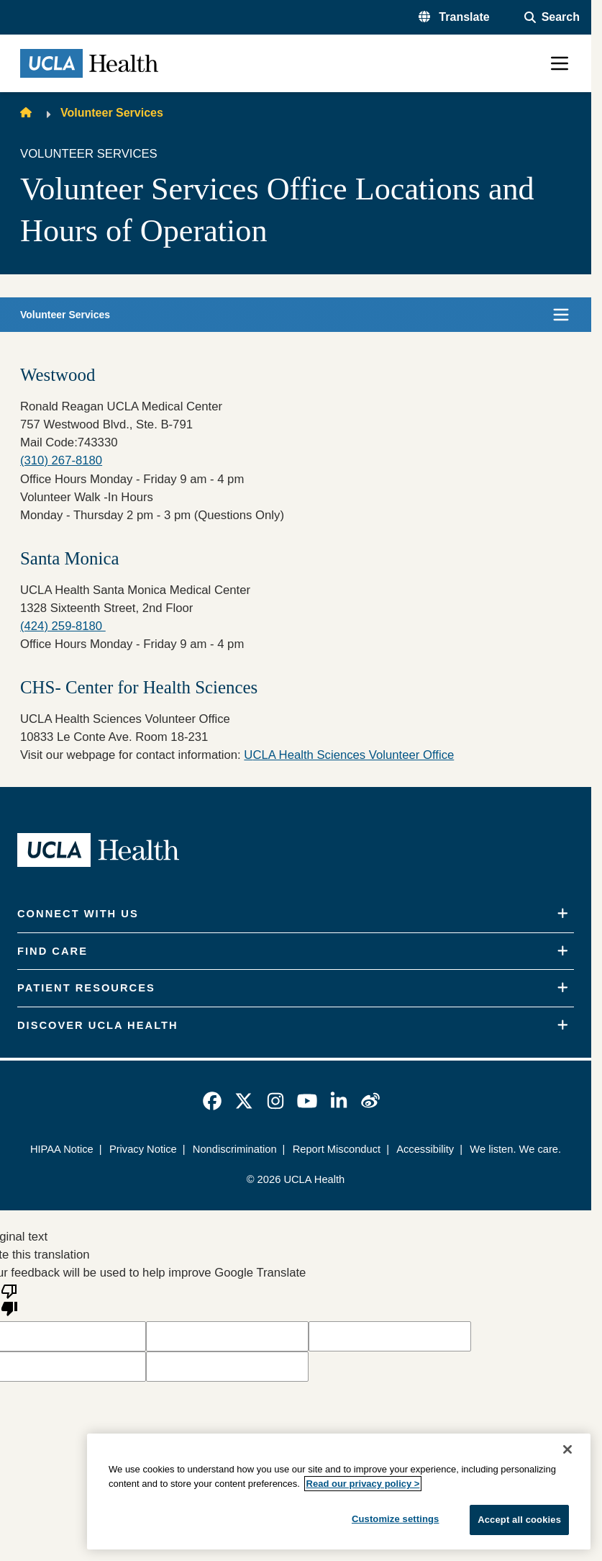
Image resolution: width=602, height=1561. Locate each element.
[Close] (567, 1449)
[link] (212, 1100)
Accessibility (425, 1149)
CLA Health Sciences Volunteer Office (353, 755)
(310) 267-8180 (61, 460)
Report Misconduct (336, 1149)
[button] (454, 17)
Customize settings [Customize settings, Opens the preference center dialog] (395, 1518)
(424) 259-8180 (63, 626)
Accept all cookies (519, 1519)
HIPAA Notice (62, 1149)
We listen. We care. (515, 1149)
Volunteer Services (111, 113)
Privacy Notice (143, 1149)
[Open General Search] (552, 17)
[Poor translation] (9, 1299)
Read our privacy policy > (363, 1483)
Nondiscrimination (235, 1149)
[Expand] (562, 913)
